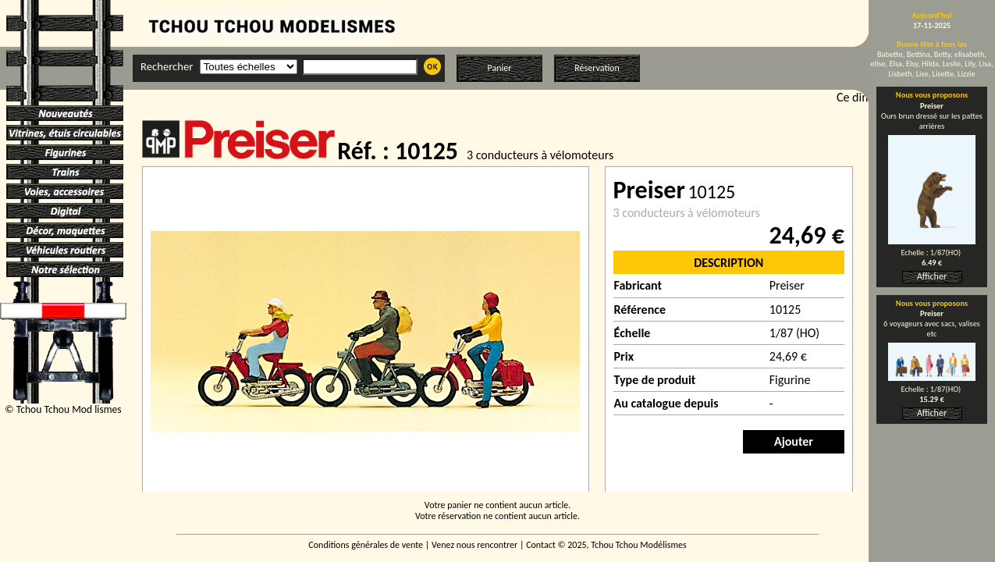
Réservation (596, 67)
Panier (500, 67)
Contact (541, 544)
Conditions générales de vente (365, 544)
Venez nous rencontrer (474, 544)
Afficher (932, 276)
